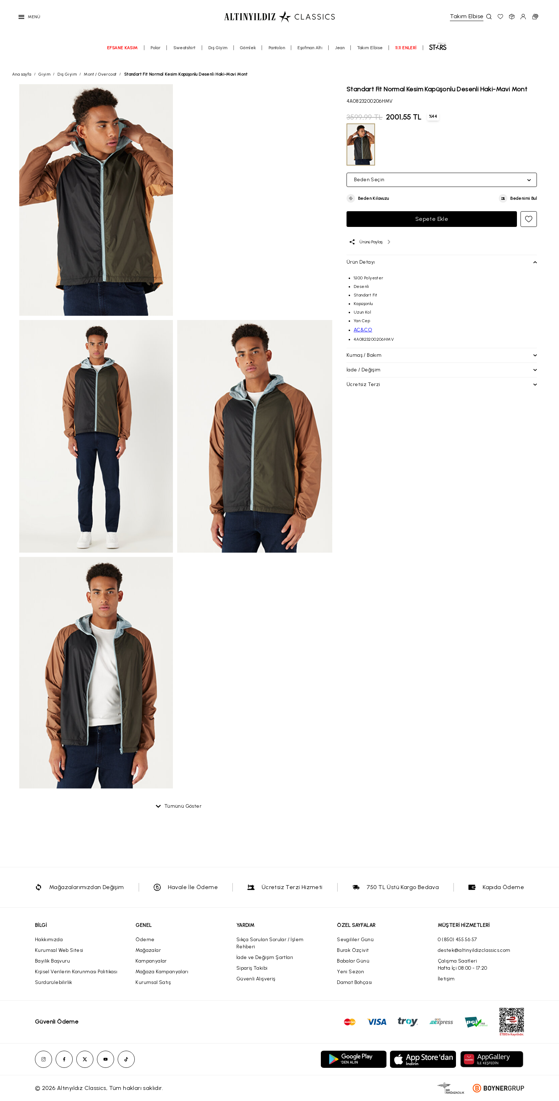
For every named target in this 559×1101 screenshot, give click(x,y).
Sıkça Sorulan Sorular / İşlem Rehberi (270, 943)
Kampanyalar (150, 961)
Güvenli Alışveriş (256, 979)
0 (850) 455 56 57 (457, 940)
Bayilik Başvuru (52, 961)
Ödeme (144, 940)
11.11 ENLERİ (406, 52)
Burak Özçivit (353, 950)
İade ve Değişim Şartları (264, 957)
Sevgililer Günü (355, 940)
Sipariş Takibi (252, 968)
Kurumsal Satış (153, 982)
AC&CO (363, 330)
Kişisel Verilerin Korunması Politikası (76, 972)
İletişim (446, 979)
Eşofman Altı (309, 52)
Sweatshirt (184, 52)
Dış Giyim (217, 52)
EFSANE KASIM (122, 52)
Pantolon (276, 52)
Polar (155, 52)
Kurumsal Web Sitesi (59, 950)
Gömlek (248, 52)
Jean (340, 52)
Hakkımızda (49, 940)
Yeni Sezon (350, 972)
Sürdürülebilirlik (53, 982)
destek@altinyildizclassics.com (474, 950)
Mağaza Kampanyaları (161, 972)
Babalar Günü (353, 961)
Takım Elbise (370, 52)
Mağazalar (148, 950)
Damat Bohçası (354, 982)
